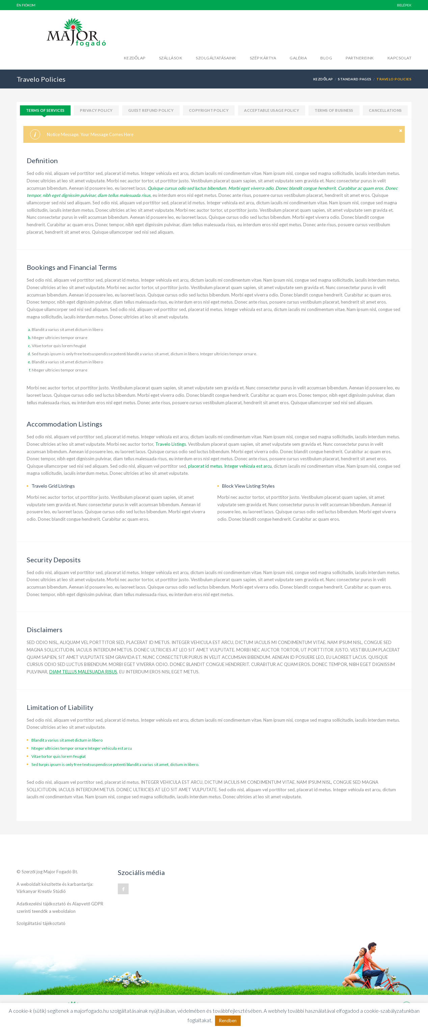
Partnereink (360, 57)
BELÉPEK (404, 5)
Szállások (170, 57)
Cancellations (385, 110)
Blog (326, 57)
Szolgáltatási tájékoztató (41, 923)
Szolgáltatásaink (216, 57)
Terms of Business (334, 110)
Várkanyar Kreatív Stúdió (41, 891)
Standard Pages (355, 79)
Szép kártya (263, 57)
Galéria (298, 57)
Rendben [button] (228, 1020)
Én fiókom (26, 5)
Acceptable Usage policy (271, 110)
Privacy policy (96, 110)
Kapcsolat (399, 57)
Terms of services (45, 110)
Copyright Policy (209, 110)
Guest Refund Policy (150, 110)
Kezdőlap (134, 57)
